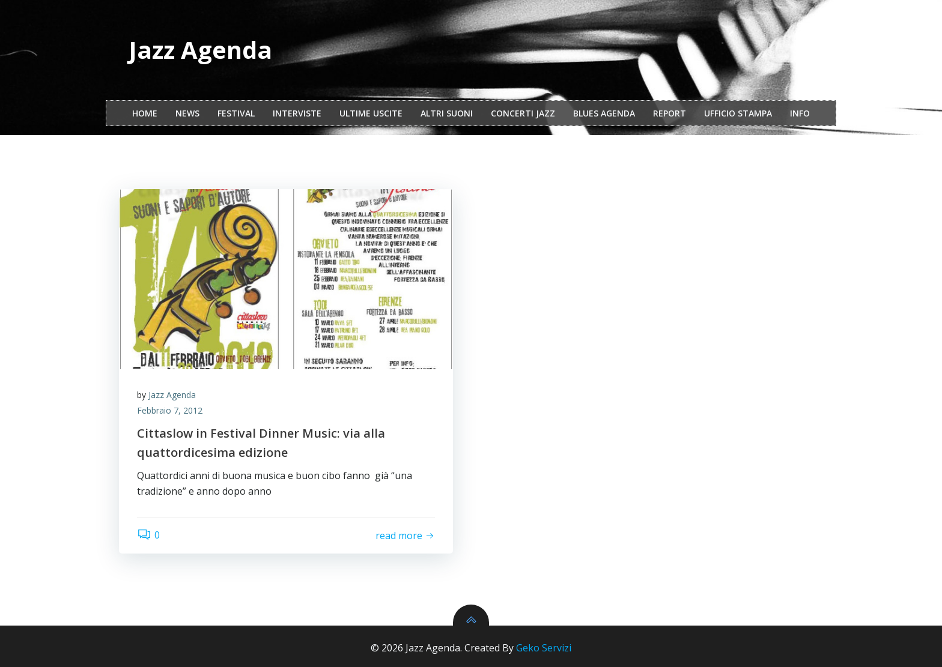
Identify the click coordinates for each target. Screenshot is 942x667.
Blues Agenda (604, 113)
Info (800, 113)
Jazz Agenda (172, 394)
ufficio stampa (738, 113)
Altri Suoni (447, 113)
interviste (297, 113)
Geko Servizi (543, 647)
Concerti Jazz (523, 113)
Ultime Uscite (371, 113)
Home (144, 113)
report (669, 113)
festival (236, 113)
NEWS (187, 113)
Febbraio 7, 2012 (169, 410)
